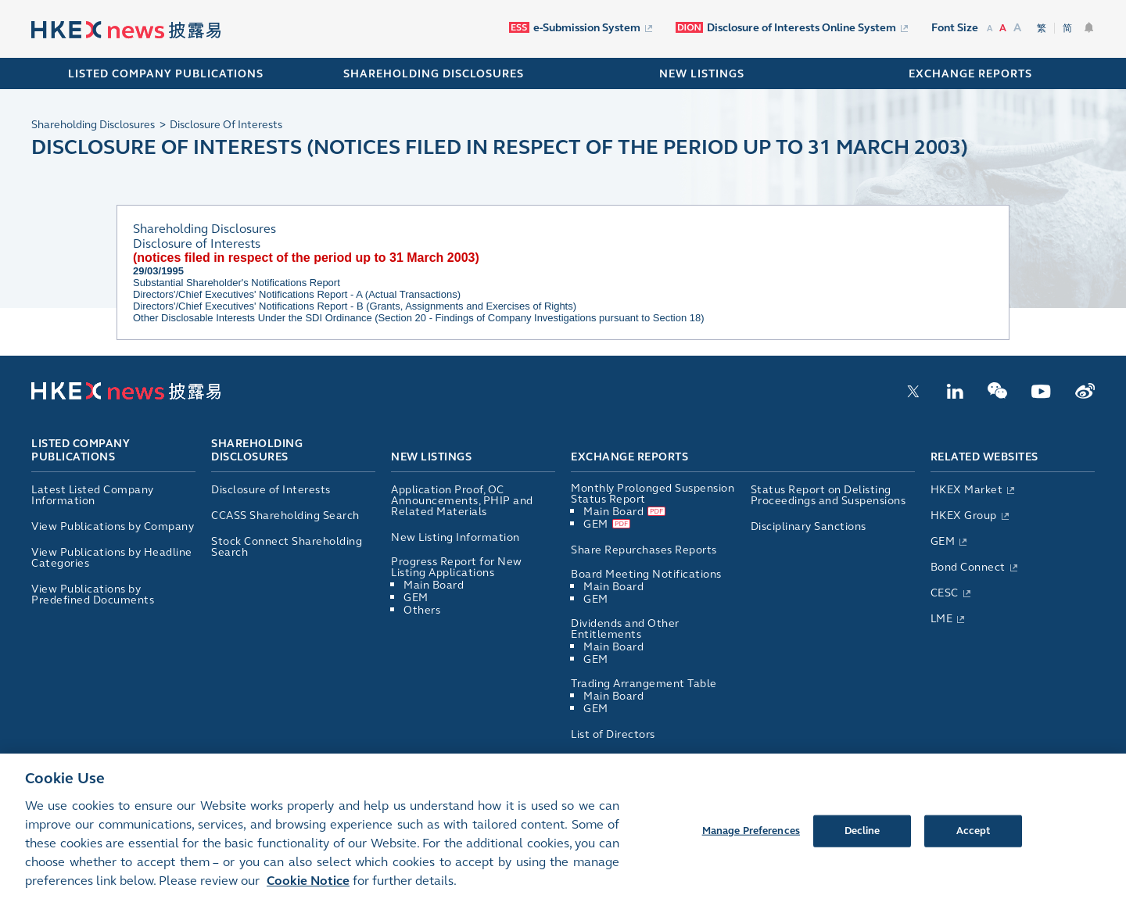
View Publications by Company (112, 526)
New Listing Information (455, 537)
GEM (416, 597)
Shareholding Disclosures (257, 451)
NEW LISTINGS (701, 74)
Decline (862, 841)
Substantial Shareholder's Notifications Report (236, 282)
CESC (945, 593)
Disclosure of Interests (271, 489)
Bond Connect (968, 567)
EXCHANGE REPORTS (970, 74)
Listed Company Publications (166, 74)
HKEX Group (964, 515)
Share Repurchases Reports (644, 550)
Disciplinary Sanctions (808, 526)
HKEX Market (967, 489)
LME (942, 618)
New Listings (431, 457)
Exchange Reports (629, 457)
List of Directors (613, 734)
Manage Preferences (751, 841)
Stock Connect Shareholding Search (286, 547)
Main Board (433, 585)
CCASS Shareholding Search (285, 515)
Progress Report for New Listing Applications (456, 567)
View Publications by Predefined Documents (92, 594)
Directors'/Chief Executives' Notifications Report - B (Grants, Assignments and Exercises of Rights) (354, 306)
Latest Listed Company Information (92, 495)
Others (421, 610)
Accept (973, 841)
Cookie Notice (308, 891)
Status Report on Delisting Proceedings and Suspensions (828, 495)
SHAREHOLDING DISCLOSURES (433, 74)
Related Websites (984, 457)
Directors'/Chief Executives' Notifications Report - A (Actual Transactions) (297, 294)
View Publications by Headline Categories (111, 558)
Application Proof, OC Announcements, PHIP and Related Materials (462, 500)
